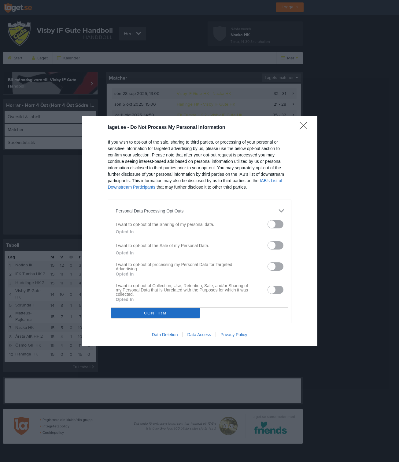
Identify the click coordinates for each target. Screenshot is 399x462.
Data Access (199, 334)
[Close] (305, 127)
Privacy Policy (233, 334)
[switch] (275, 224)
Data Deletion (165, 334)
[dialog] (199, 231)
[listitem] (199, 211)
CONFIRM (155, 313)
